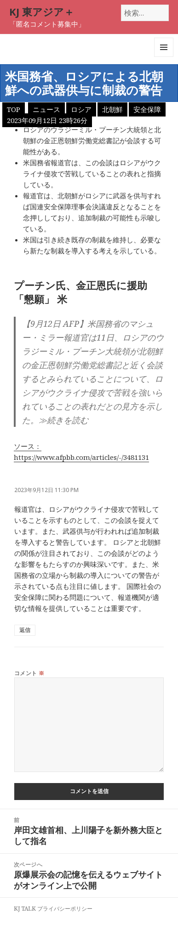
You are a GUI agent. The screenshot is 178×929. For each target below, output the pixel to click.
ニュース (46, 109)
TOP (13, 109)
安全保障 (147, 109)
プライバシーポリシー (64, 908)
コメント (29, 673)
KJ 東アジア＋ (41, 11)
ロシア (81, 109)
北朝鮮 (112, 109)
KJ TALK (25, 908)
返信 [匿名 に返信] (24, 630)
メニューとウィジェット (163, 56)
